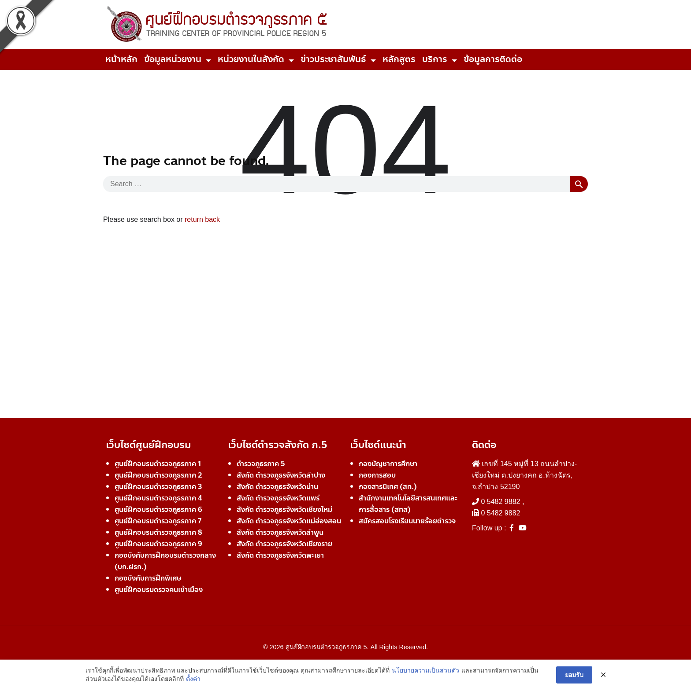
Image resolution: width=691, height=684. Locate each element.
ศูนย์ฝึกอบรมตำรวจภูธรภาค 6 (158, 509)
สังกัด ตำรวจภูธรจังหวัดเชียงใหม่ (284, 509)
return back (202, 219)
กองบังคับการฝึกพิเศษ (148, 578)
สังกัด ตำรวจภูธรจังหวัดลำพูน (280, 532)
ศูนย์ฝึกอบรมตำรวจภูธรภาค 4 (158, 498)
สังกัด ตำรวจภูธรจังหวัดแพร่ (278, 498)
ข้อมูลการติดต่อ (493, 59)
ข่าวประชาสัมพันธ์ (333, 59)
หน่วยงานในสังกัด (251, 59)
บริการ (434, 59)
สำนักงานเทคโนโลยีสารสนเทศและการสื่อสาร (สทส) (408, 504)
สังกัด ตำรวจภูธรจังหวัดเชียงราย (284, 543)
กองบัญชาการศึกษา (388, 463)
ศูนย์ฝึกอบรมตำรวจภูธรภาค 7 (158, 520)
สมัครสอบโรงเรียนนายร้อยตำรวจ (407, 520)
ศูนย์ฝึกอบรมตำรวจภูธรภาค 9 (158, 543)
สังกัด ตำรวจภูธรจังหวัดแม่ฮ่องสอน (289, 520)
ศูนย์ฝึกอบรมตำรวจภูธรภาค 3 (158, 486)
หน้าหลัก (121, 59)
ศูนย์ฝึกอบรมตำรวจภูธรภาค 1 (158, 463)
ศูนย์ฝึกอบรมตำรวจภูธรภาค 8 (158, 532)
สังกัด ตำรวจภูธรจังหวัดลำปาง (281, 475)
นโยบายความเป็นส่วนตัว (425, 677)
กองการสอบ (377, 475)
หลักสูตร (399, 59)
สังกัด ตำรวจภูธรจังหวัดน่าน (277, 486)
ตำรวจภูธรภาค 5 (261, 463)
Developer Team (346, 662)
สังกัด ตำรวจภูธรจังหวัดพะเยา (280, 555)
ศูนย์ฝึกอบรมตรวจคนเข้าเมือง (159, 589)
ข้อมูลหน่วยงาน (172, 59)
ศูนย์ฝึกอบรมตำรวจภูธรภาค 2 (158, 475)
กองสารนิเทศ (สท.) (388, 486)
